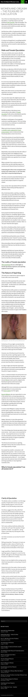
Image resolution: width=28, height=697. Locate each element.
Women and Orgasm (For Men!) (8, 654)
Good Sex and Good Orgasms (8, 683)
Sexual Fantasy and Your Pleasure (8, 666)
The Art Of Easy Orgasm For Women (9, 679)
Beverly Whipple (5, 394)
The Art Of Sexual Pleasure (7, 658)
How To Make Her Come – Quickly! (9, 687)
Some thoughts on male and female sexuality (11, 646)
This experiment (6, 264)
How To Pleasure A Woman (7, 662)
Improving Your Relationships (7, 630)
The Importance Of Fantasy (7, 642)
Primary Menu (26, 2)
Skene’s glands (7, 390)
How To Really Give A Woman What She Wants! (12, 670)
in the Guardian (10, 22)
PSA (7, 380)
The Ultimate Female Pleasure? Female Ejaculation (12, 650)
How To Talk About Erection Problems (10, 638)
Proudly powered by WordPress (7, 695)
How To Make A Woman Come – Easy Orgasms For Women (11, 2)
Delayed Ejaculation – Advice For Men (9, 634)
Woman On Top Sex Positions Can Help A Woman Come (14, 675)
